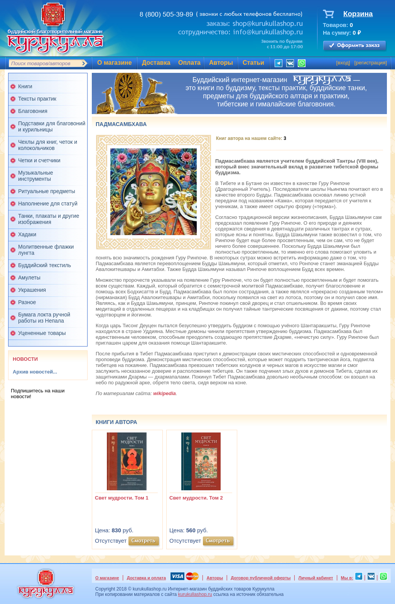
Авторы (221, 62)
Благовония (32, 111)
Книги (25, 86)
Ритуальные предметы (46, 191)
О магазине (114, 62)
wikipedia (164, 393)
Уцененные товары (42, 333)
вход (343, 63)
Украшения (32, 290)
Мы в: (347, 577)
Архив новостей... (35, 372)
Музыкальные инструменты (35, 176)
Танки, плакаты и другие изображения (48, 219)
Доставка (156, 62)
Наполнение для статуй (48, 203)
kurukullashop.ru (195, 594)
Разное (27, 302)
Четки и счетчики (39, 160)
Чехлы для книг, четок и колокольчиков (47, 145)
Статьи (253, 62)
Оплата (189, 62)
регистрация (370, 63)
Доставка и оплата (146, 577)
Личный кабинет (316, 577)
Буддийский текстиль (44, 265)
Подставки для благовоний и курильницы (51, 126)
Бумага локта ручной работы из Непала (44, 317)
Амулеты (29, 277)
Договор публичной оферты (260, 577)
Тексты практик (37, 99)
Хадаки (27, 234)
